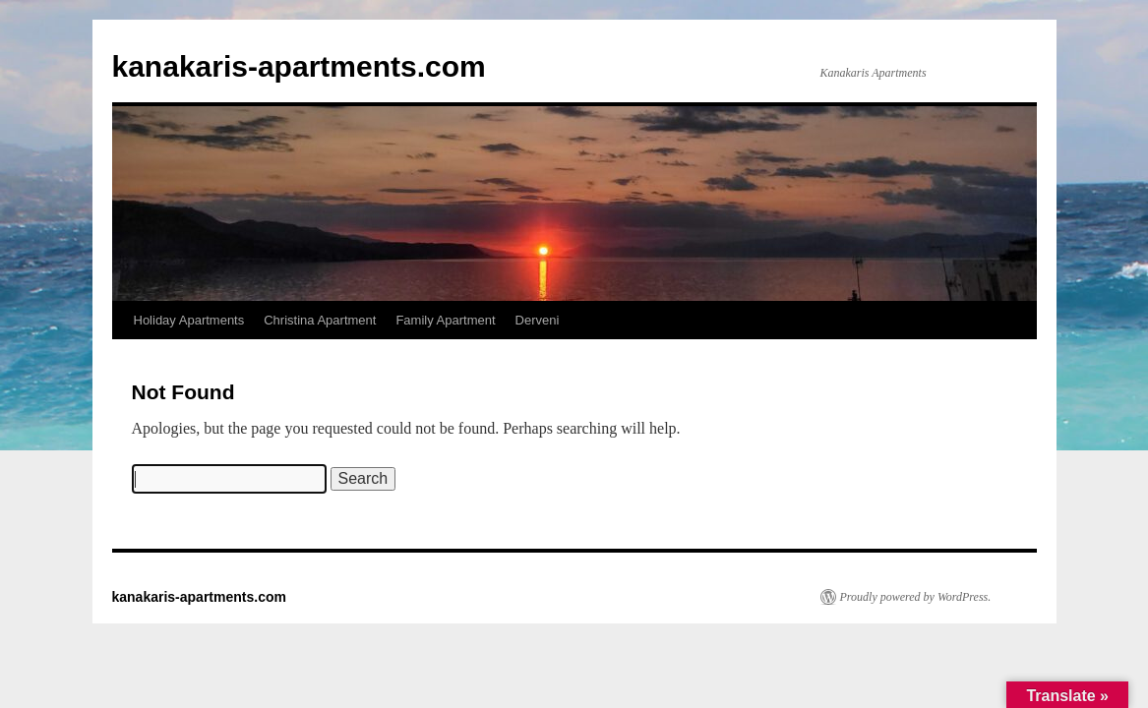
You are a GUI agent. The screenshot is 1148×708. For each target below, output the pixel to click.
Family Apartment (445, 320)
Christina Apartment (320, 320)
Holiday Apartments (189, 320)
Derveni (537, 320)
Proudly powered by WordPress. (916, 597)
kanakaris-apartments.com (299, 66)
